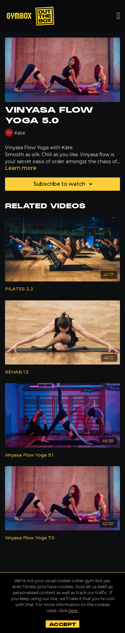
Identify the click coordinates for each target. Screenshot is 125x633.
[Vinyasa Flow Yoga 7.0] (62, 538)
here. (73, 610)
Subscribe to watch (64, 184)
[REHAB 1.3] (62, 372)
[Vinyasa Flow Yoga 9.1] (62, 455)
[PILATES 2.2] (62, 289)
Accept (62, 624)
